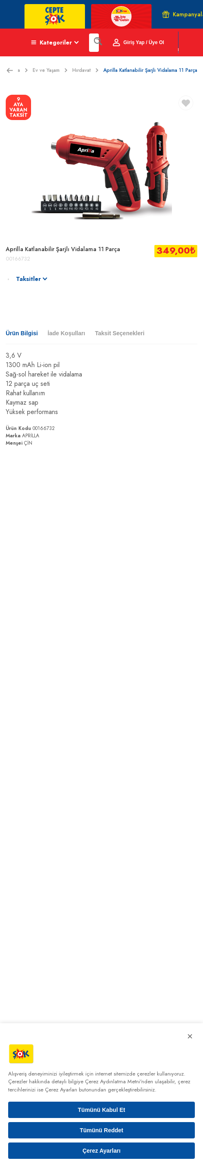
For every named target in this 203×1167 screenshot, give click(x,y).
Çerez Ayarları (101, 1150)
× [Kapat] (190, 1036)
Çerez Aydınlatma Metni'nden (119, 1081)
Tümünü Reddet (101, 1130)
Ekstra (17, 70)
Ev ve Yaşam (50, 70)
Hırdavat (85, 70)
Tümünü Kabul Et (101, 1110)
